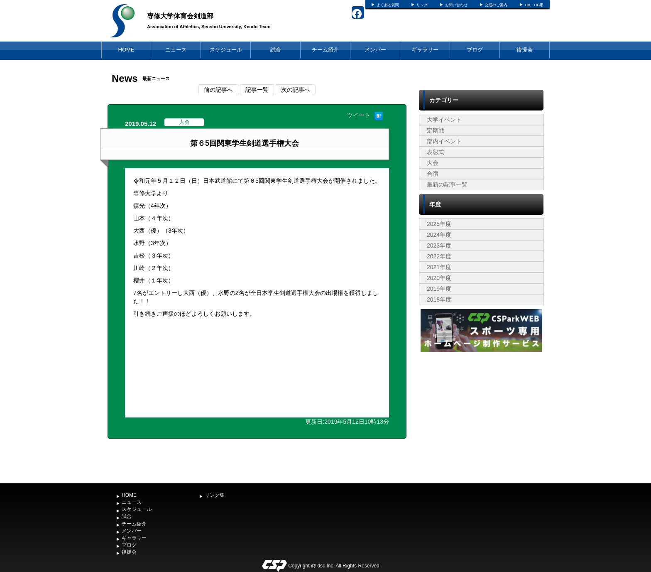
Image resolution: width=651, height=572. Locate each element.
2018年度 (439, 299)
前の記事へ (218, 89)
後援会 (524, 50)
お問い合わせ (456, 5)
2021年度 (439, 267)
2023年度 (439, 245)
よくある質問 (388, 5)
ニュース (176, 50)
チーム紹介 (325, 50)
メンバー (375, 50)
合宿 (432, 173)
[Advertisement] (481, 417)
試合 (275, 50)
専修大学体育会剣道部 (180, 16)
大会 (432, 163)
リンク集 (215, 495)
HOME (126, 50)
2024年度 (439, 234)
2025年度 (439, 224)
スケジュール (226, 50)
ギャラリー (424, 50)
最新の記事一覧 (447, 184)
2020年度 (439, 278)
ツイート (358, 115)
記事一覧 (257, 89)
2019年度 (439, 288)
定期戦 (435, 130)
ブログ (475, 50)
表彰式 (435, 152)
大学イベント (444, 119)
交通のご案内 (496, 5)
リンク (422, 5)
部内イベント (444, 141)
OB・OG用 (534, 5)
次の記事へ (295, 89)
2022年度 (439, 256)
